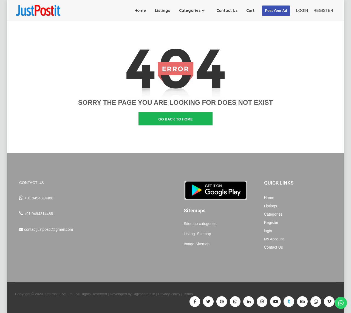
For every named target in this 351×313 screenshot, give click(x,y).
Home (269, 198)
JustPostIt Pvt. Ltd (58, 294)
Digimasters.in (143, 294)
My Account (274, 239)
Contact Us (273, 247)
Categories (273, 214)
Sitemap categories (200, 223)
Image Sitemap (197, 244)
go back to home (175, 119)
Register (271, 222)
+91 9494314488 (38, 198)
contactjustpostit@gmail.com (48, 229)
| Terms (186, 294)
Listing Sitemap (198, 234)
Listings (270, 206)
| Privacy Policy (168, 294)
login (268, 231)
